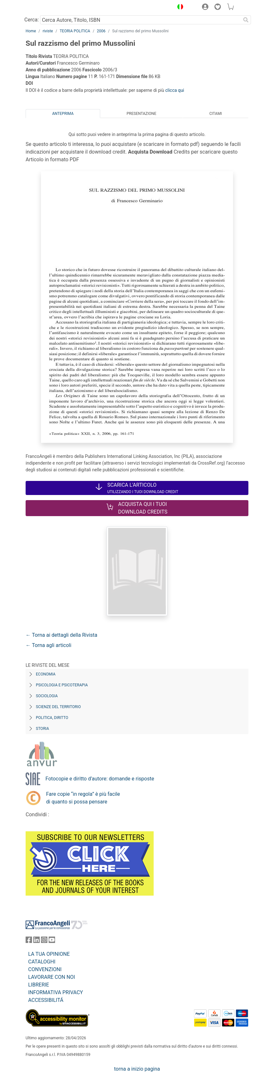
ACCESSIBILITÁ (45, 1000)
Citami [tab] (215, 113)
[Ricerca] (246, 19)
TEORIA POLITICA (75, 31)
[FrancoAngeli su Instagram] (44, 941)
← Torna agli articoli (48, 645)
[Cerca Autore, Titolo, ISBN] (140, 19)
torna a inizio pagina (137, 1069)
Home (31, 31)
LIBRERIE (38, 985)
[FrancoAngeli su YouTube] (52, 941)
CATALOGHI (41, 962)
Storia (42, 728)
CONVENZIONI (44, 969)
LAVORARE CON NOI (51, 977)
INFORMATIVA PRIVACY (55, 992)
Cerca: (31, 20)
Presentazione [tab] (141, 113)
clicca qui (174, 90)
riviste (48, 31)
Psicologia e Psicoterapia (62, 685)
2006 (101, 31)
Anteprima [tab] (63, 113)
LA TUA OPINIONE (49, 954)
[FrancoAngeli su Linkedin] (36, 941)
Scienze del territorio (58, 707)
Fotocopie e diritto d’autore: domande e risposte (99, 779)
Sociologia (47, 696)
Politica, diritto (52, 717)
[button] (178, 8)
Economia (45, 674)
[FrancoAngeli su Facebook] (29, 941)
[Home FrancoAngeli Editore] (47, 7)
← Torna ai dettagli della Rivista (61, 635)
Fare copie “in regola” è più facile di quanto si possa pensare (83, 798)
